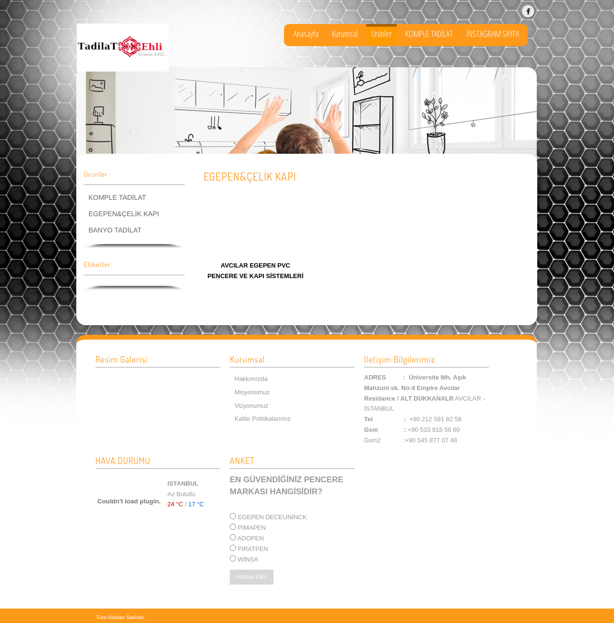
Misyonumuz (252, 392)
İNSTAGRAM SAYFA (492, 33)
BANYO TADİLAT (115, 230)
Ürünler (381, 33)
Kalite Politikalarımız (263, 418)
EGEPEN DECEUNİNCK (272, 517)
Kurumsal (345, 33)
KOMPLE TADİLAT (429, 33)
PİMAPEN (252, 527)
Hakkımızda (251, 378)
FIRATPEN (253, 548)
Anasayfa (306, 33)
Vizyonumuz (252, 405)
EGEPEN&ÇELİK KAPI (124, 214)
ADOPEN (250, 538)
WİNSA (248, 559)
